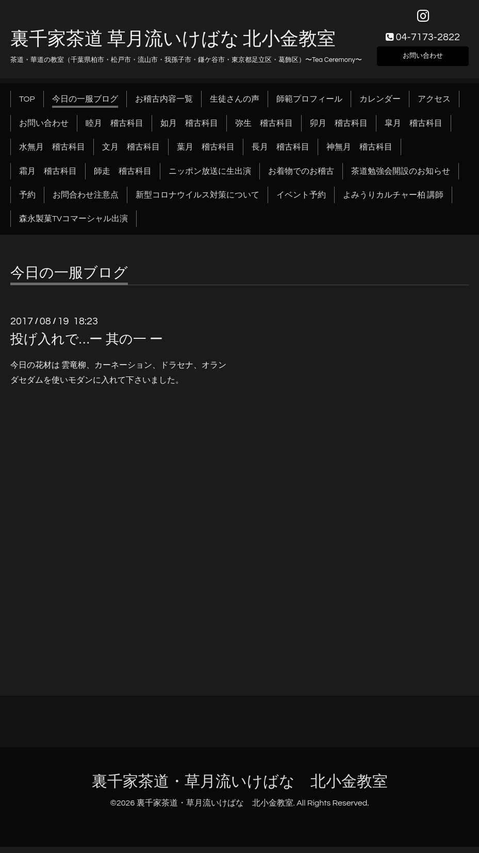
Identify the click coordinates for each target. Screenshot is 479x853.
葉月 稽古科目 (206, 153)
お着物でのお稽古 (301, 177)
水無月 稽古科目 (52, 153)
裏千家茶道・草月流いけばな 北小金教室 (240, 788)
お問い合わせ (423, 60)
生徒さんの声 (234, 105)
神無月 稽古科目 (359, 153)
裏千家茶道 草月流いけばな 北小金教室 (173, 45)
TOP (27, 105)
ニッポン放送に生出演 (210, 177)
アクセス (434, 105)
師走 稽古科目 (123, 177)
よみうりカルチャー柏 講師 (393, 201)
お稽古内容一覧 (164, 105)
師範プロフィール (309, 105)
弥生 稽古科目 (264, 129)
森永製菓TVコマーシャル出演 (73, 225)
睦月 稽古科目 (114, 129)
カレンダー (380, 105)
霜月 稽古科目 (48, 177)
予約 (27, 201)
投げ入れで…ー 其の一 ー (86, 345)
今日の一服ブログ (85, 105)
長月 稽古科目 (280, 153)
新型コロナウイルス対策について (197, 201)
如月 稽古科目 (189, 129)
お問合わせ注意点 (86, 201)
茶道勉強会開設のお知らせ (400, 177)
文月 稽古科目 (131, 153)
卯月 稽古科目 (339, 129)
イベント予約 (301, 201)
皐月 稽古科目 (413, 129)
